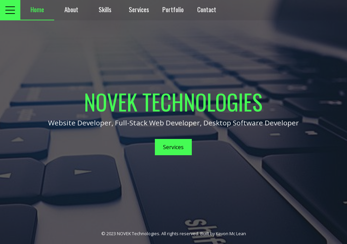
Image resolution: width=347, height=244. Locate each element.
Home (37, 9)
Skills (105, 9)
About (71, 9)
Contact (206, 9)
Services (139, 9)
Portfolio (173, 9)
